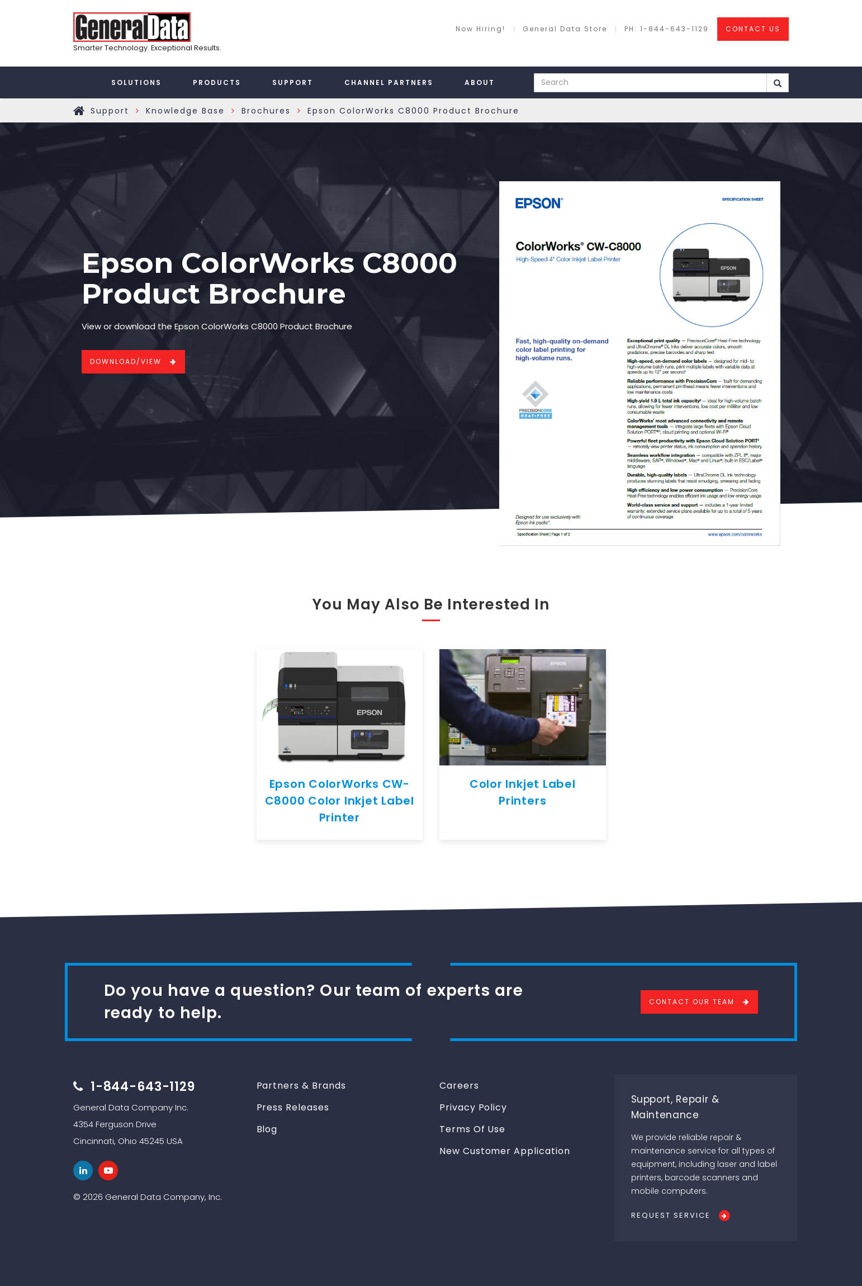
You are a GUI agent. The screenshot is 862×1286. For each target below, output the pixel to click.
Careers (459, 1085)
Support (292, 82)
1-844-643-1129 (143, 1086)
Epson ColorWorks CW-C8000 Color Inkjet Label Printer (339, 800)
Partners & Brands (301, 1085)
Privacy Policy (473, 1107)
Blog (267, 1129)
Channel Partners (388, 82)
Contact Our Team (692, 1001)
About (480, 82)
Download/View (126, 361)
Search (778, 83)
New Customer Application (504, 1151)
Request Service (671, 1215)
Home (79, 111)
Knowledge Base (185, 110)
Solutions (136, 82)
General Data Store (565, 29)
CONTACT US (753, 29)
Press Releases (293, 1107)
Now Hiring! (480, 29)
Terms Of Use (472, 1129)
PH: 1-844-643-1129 (666, 29)
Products (217, 82)
